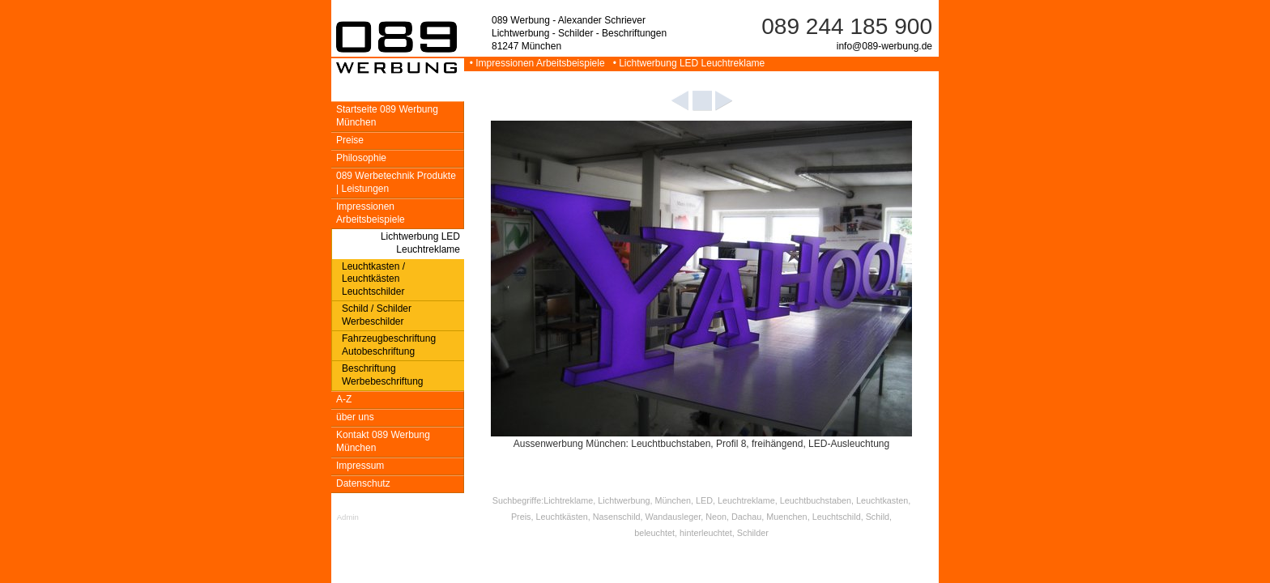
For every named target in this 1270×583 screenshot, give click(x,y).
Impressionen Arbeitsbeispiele (370, 213)
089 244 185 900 (846, 26)
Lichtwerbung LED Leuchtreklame (420, 243)
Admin (348, 517)
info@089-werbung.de (884, 46)
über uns (355, 417)
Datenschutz (363, 483)
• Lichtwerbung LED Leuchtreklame (686, 63)
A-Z (344, 399)
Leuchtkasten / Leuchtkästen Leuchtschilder (373, 279)
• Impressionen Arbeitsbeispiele (535, 63)
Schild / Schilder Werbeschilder (376, 315)
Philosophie (361, 158)
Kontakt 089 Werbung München (383, 441)
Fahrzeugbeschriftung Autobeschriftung (389, 345)
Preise (350, 140)
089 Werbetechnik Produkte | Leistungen (396, 182)
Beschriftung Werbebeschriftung (383, 375)
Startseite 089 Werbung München (387, 116)
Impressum (360, 465)
